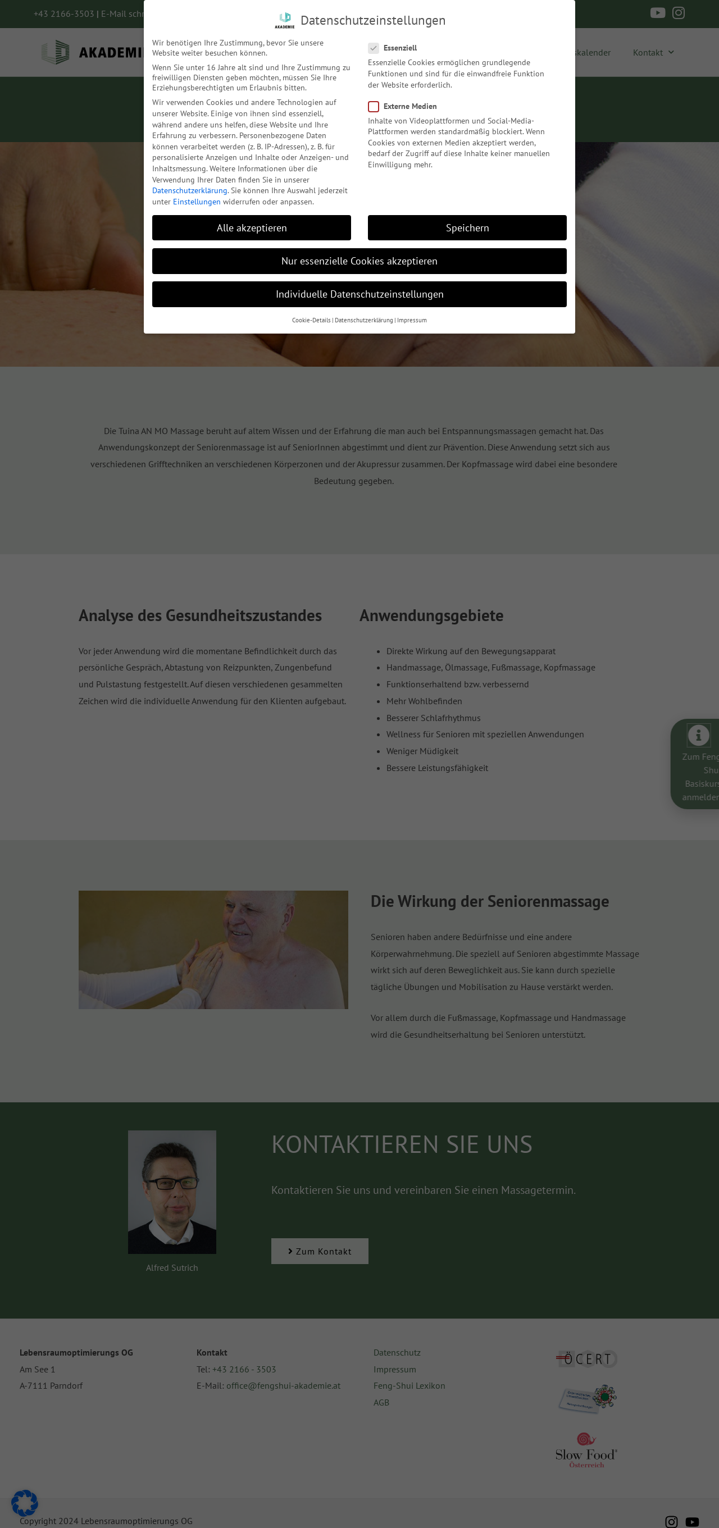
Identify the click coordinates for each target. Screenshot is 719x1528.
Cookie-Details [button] (311, 319)
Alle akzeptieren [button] (252, 226)
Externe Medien (406, 105)
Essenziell (396, 47)
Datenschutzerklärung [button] (364, 319)
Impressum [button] (412, 319)
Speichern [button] (467, 226)
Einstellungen (197, 200)
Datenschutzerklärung (189, 190)
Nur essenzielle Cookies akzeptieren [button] (359, 259)
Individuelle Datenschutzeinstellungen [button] (360, 293)
